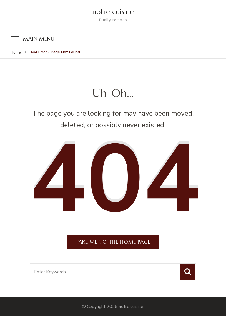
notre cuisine (113, 11)
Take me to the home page (113, 242)
